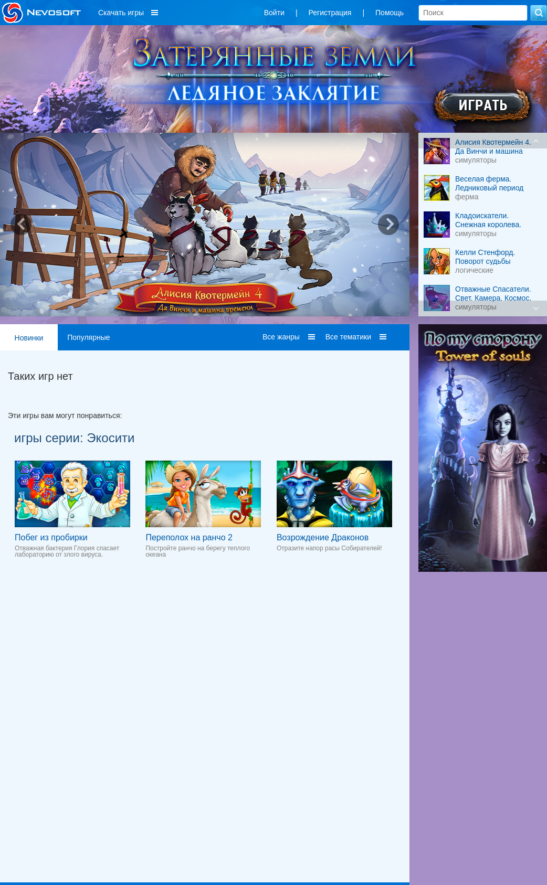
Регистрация (330, 12)
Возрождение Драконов (323, 537)
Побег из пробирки (51, 537)
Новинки (29, 338)
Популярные (88, 337)
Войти (274, 12)
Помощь (389, 12)
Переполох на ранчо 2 (188, 537)
